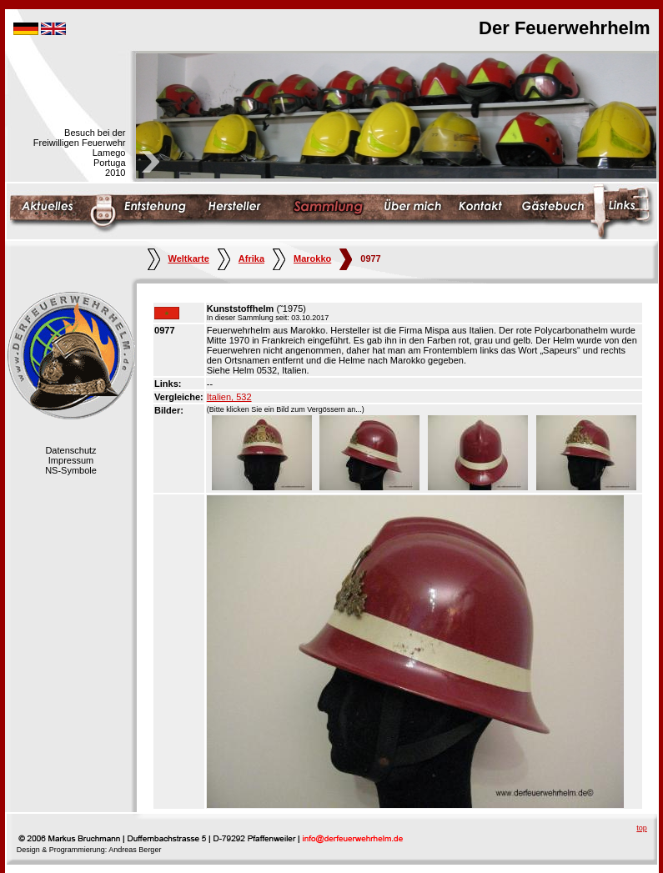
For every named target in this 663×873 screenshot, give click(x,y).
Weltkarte (178, 258)
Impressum (70, 460)
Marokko (302, 258)
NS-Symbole (71, 470)
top (641, 828)
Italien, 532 (229, 397)
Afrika (241, 258)
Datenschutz (70, 450)
